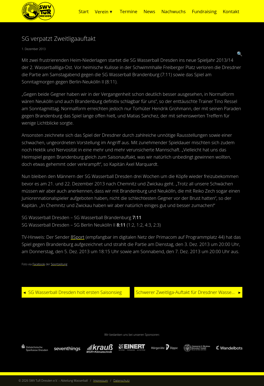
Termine (128, 11)
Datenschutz (121, 380)
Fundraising (204, 11)
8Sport (77, 237)
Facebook (38, 264)
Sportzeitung (59, 264)
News (149, 11)
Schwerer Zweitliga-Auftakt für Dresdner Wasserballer (189, 292)
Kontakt (231, 11)
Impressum (100, 380)
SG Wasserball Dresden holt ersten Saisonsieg (75, 292)
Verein (101, 11)
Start (84, 11)
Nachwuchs (173, 11)
